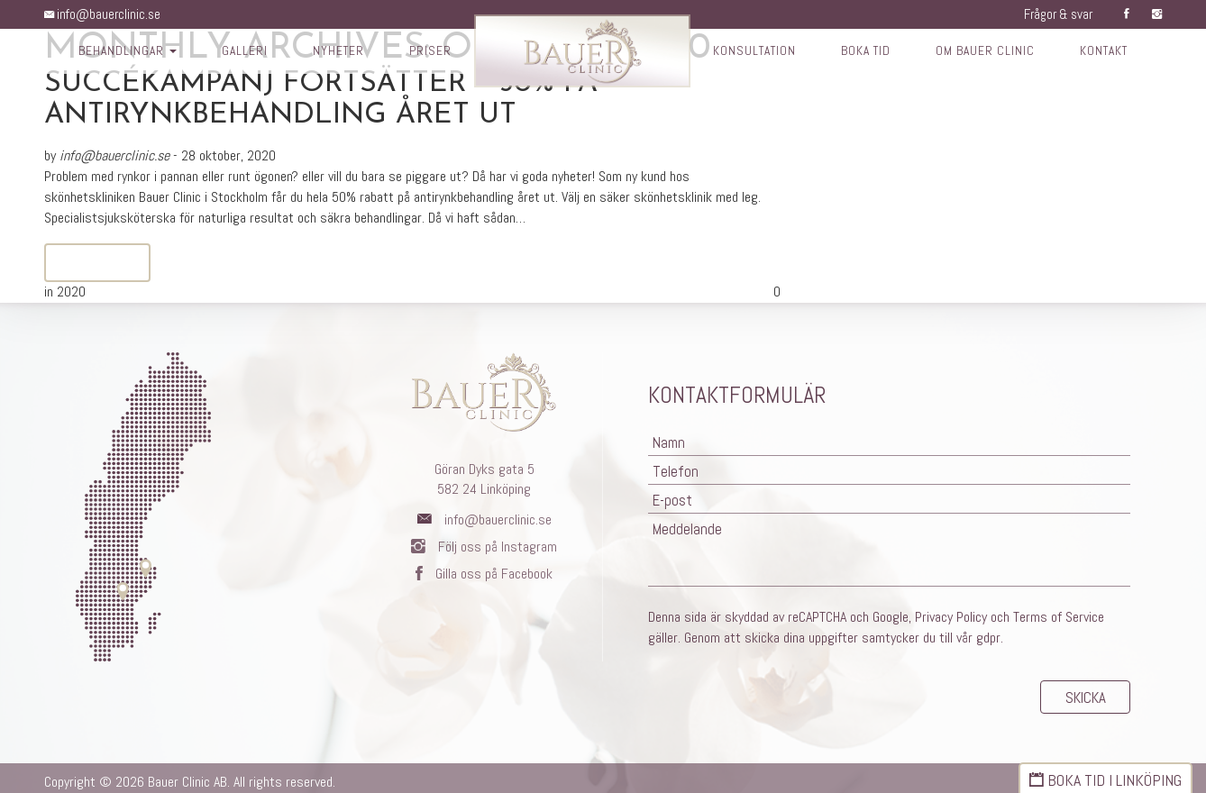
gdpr (988, 630)
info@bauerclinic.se (105, 14)
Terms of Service (1058, 609)
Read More (97, 263)
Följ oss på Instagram (484, 546)
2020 (71, 291)
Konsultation (753, 52)
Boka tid (868, 52)
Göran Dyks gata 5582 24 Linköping (484, 479)
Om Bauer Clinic (990, 52)
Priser (426, 52)
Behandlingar (119, 52)
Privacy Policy (951, 609)
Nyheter (333, 52)
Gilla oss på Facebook (484, 573)
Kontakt (1112, 52)
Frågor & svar (1054, 14)
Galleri (238, 52)
